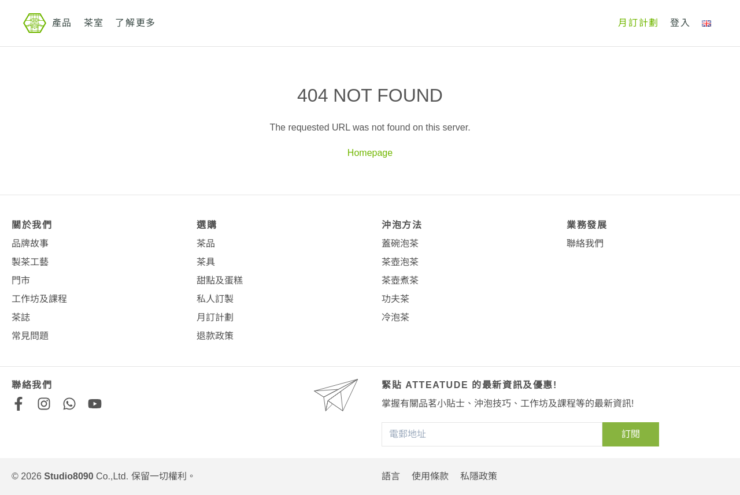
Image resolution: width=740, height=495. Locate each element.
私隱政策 (478, 476)
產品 (62, 23)
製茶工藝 (30, 262)
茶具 (206, 262)
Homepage (370, 153)
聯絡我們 (585, 243)
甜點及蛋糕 (220, 280)
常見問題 (30, 336)
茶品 (206, 243)
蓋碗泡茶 (400, 243)
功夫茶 (395, 299)
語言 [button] (391, 476)
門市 (21, 280)
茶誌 (21, 317)
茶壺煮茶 (400, 280)
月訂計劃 (638, 23)
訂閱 (630, 434)
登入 (680, 23)
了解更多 (135, 23)
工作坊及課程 (39, 299)
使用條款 (430, 476)
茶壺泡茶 (400, 262)
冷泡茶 (395, 317)
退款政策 (215, 336)
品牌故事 (30, 243)
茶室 (94, 23)
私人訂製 (215, 299)
